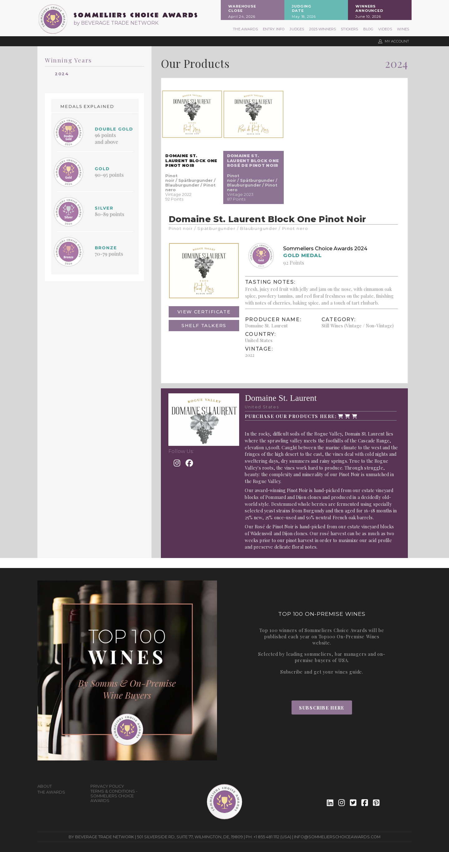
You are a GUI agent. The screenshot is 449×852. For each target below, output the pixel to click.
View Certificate (204, 312)
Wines (403, 29)
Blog (368, 29)
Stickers (349, 29)
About (44, 786)
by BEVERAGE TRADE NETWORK (116, 23)
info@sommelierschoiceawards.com (337, 837)
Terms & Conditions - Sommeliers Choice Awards (114, 796)
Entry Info (274, 29)
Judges (297, 29)
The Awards (245, 29)
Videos (385, 29)
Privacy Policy (107, 786)
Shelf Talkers (203, 325)
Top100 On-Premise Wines (349, 636)
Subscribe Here (321, 708)
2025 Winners (322, 29)
